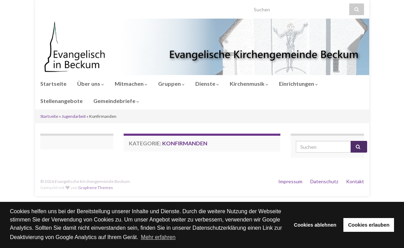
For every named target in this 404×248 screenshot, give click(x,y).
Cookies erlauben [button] (369, 225)
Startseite (53, 83)
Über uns (90, 83)
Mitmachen (131, 83)
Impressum (290, 181)
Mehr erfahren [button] (158, 237)
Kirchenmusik (249, 83)
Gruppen (171, 83)
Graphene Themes (95, 187)
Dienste (207, 83)
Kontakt (355, 181)
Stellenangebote (61, 100)
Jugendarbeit (74, 116)
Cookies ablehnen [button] (315, 225)
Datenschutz (324, 181)
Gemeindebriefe (116, 100)
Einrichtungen (298, 83)
